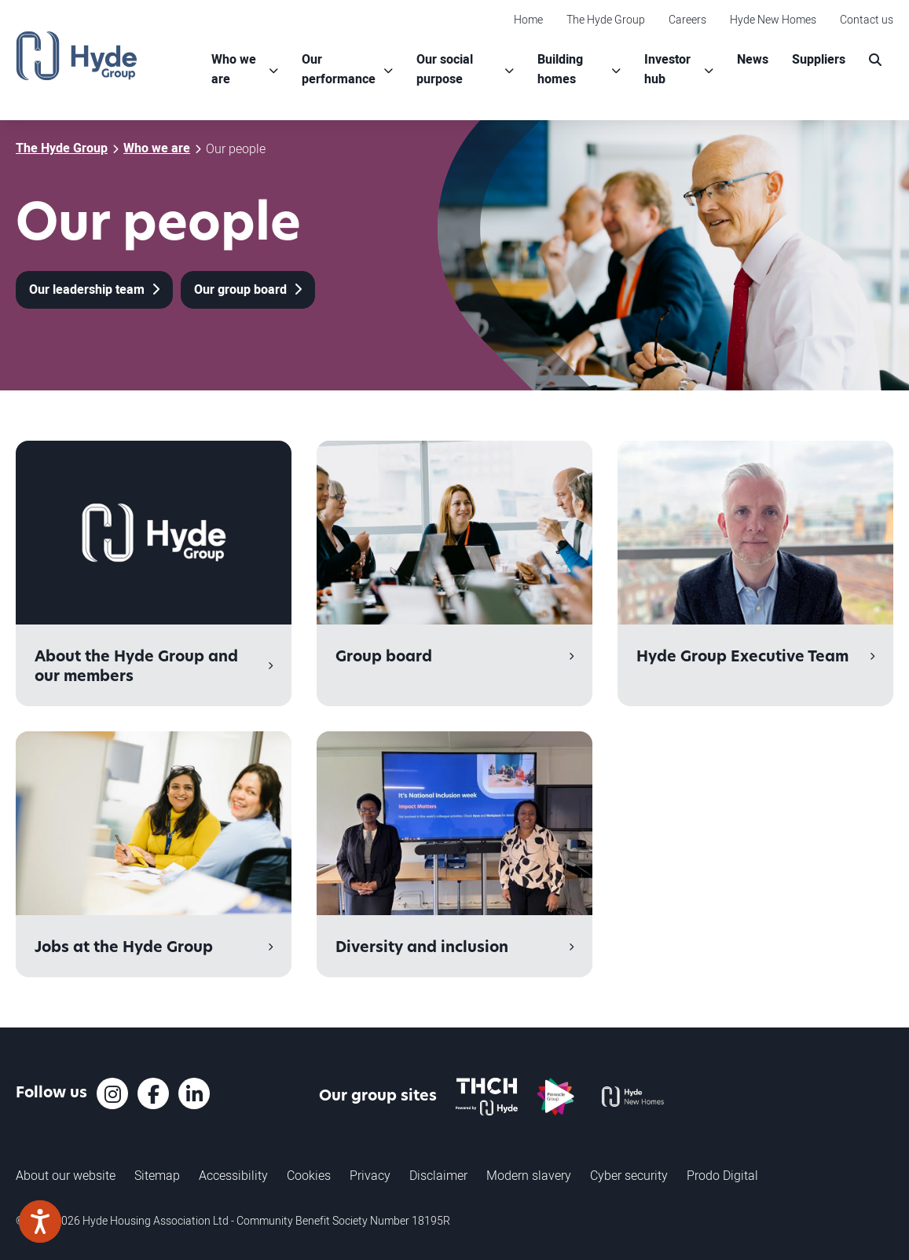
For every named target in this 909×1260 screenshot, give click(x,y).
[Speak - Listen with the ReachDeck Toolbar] (40, 1221)
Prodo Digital (722, 1175)
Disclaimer (438, 1175)
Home (528, 19)
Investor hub (667, 69)
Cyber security (629, 1175)
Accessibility (233, 1175)
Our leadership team (88, 289)
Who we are (233, 69)
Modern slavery (528, 1175)
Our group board (242, 289)
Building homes (560, 69)
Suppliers (818, 59)
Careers (687, 19)
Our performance (339, 69)
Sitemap (157, 1175)
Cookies (309, 1175)
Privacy (370, 1175)
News (752, 59)
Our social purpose (444, 69)
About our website (65, 1175)
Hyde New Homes (773, 19)
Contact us (866, 19)
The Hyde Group (605, 19)
